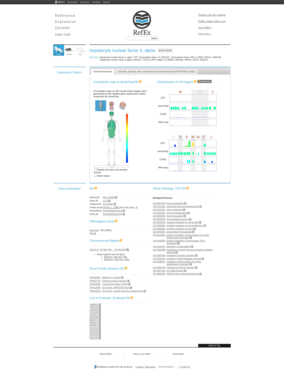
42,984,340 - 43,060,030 (113, 249)
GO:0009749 (159, 267)
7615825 (93, 309)
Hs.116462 (108, 204)
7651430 (93, 312)
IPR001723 (95, 281)
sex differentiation (174, 271)
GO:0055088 (159, 216)
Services (84, 2)
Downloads (178, 354)
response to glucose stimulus (180, 267)
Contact (96, 2)
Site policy (150, 366)
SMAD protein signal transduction (182, 274)
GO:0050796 (159, 255)
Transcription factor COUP (115, 284)
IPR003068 (95, 284)
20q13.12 (94, 249)
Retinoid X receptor (111, 277)
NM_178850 (108, 197)
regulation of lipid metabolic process (183, 258)
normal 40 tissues (102, 71)
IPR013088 (95, 287)
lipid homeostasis (174, 216)
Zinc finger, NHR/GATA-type (115, 287)
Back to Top (214, 345)
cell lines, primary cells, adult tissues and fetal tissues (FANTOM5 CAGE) (156, 71)
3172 (105, 201)
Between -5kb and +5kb (115, 257)
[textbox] (138, 38)
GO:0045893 (159, 241)
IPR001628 (95, 291)
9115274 (93, 327)
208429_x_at (109, 207)
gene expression (174, 209)
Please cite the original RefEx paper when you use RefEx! (212, 21)
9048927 (93, 325)
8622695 (93, 317)
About (106, 2)
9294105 (93, 335)
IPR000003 (95, 277)
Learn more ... (205, 34)
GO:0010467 (159, 209)
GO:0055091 (159, 232)
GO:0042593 (159, 213)
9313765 (93, 337)
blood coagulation (174, 203)
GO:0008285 (159, 225)
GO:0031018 (159, 206)
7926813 (93, 315)
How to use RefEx (142, 354)
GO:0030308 (159, 222)
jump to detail (165, 50)
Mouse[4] (94, 230)
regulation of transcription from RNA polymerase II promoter (183, 263)
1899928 (93, 304)
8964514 (93, 322)
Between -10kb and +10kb (117, 259)
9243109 (93, 330)
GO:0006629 (159, 219)
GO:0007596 (159, 203)
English (58, 34)
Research (73, 2)
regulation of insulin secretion (180, 255)
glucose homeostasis (176, 213)
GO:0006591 (159, 229)
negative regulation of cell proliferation (184, 225)
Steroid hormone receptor (114, 281)
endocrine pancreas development (182, 206)
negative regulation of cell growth (182, 222)
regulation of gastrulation (178, 246)
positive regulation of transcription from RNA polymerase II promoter (187, 236)
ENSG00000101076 (112, 211)
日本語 (67, 34)
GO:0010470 (159, 246)
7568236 (93, 307)
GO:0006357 (159, 262)
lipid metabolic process (177, 219)
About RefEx (106, 354)
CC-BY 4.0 (185, 366)
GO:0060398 (159, 250)
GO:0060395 (159, 274)
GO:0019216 (159, 258)
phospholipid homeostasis (178, 232)
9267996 (93, 332)
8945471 (93, 320)
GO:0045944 (159, 235)
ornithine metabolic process (179, 229)
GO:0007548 (159, 271)
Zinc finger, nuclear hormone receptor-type (122, 291)
